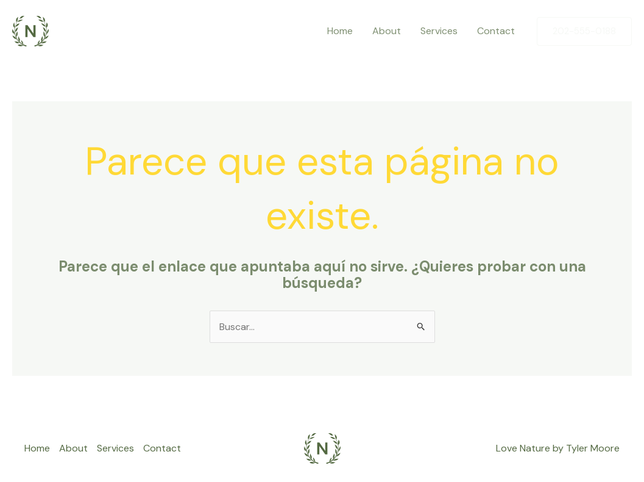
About (386, 30)
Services (439, 30)
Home (340, 30)
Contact (496, 30)
